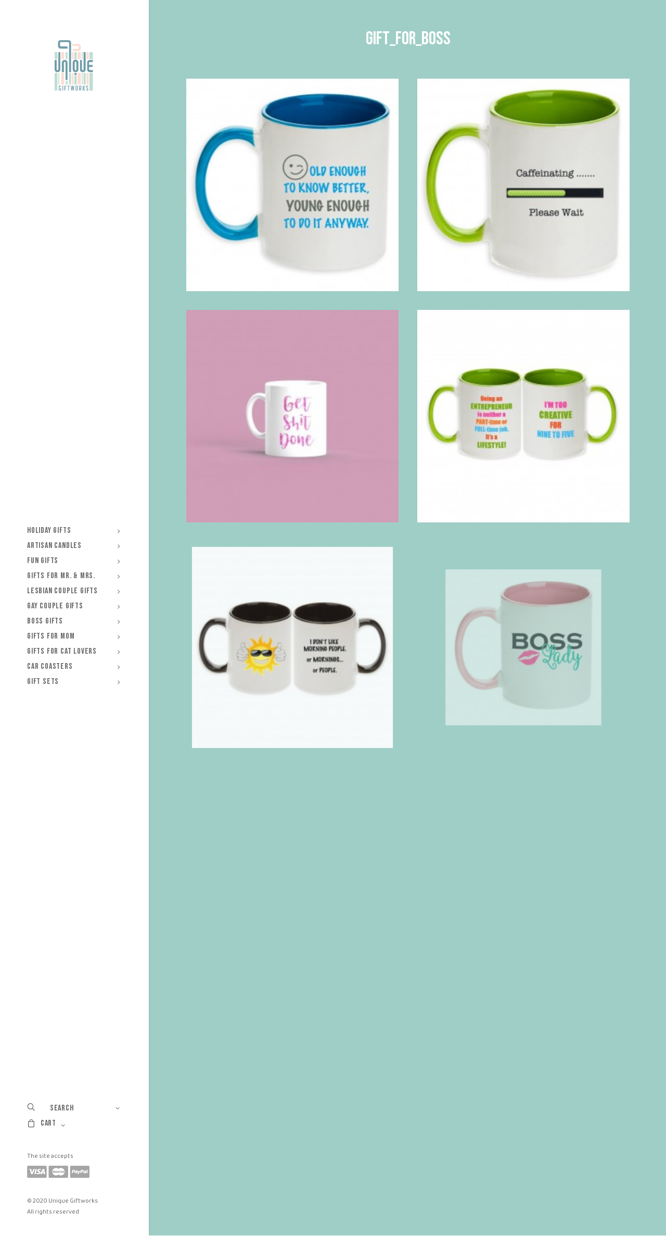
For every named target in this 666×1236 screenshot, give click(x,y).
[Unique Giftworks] (73, 66)
